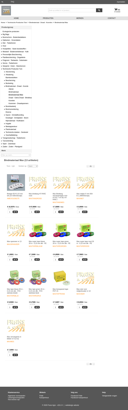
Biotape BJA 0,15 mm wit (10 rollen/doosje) (15, 195)
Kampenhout (44, 398)
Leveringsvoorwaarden (16, 398)
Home (3, 22)
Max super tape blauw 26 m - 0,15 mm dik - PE (37, 242)
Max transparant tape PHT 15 (60, 290)
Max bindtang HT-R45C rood (37, 195)
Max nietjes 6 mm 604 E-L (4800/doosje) (84, 195)
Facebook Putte (76, 396)
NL (2, 2)
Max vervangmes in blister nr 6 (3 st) (14, 338)
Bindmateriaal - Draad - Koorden (40, 22)
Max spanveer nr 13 (14, 241)
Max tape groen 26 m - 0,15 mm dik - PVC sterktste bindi (37, 291)
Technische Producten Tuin (17, 22)
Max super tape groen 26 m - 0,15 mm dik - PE (61, 242)
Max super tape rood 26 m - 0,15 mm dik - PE (85, 242)
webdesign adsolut (72, 405)
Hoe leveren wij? (14, 400)
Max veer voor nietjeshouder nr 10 (83, 290)
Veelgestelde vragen (109, 396)
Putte (41, 396)
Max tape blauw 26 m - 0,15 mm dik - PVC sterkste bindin (15, 291)
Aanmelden (121, 2)
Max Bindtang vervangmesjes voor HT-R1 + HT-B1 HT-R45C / (60, 196)
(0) (119, 10)
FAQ (12, 2)
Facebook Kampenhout (79, 398)
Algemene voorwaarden (16, 396)
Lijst (13, 166)
